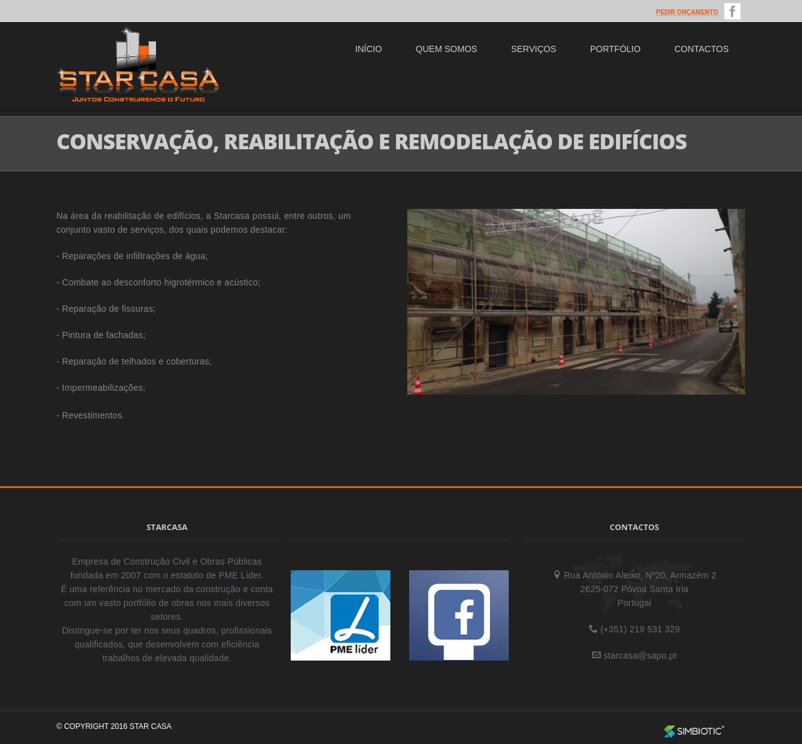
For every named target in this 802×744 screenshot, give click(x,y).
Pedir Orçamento (687, 12)
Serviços (533, 49)
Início (368, 49)
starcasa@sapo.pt (640, 656)
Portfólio (615, 49)
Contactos (701, 49)
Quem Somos (446, 49)
